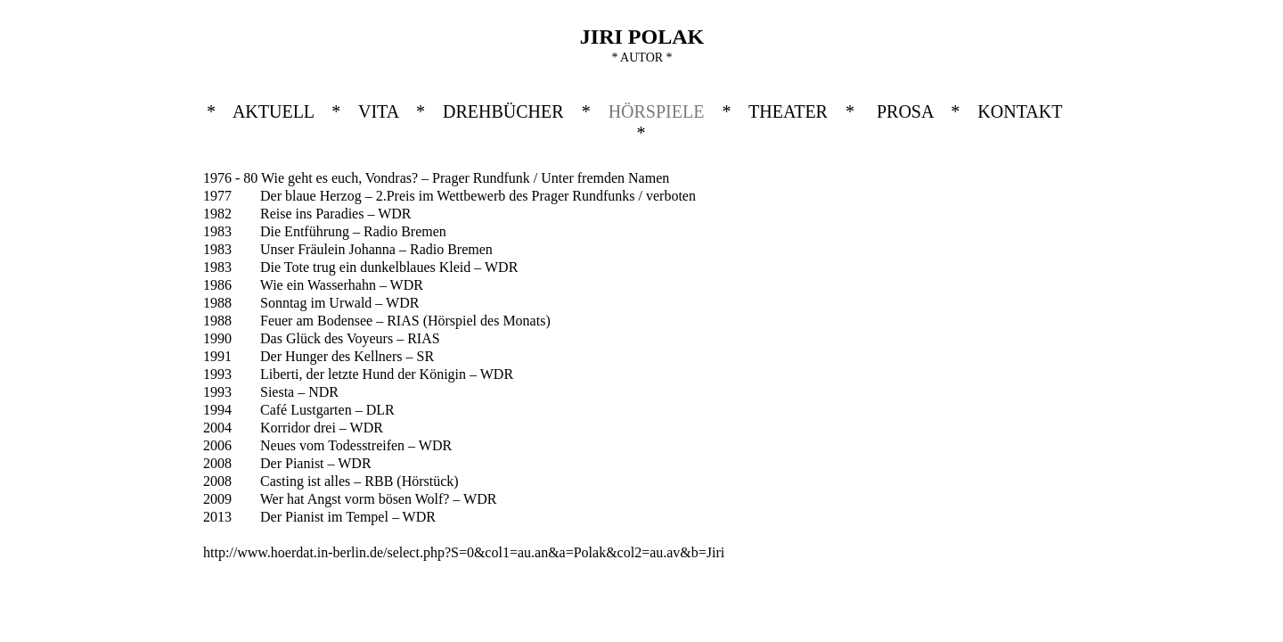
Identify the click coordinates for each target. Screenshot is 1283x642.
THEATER (788, 111)
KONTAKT (1019, 111)
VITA (378, 111)
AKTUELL (273, 111)
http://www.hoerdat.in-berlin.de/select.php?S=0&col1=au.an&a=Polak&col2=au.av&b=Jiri (463, 552)
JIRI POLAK (642, 36)
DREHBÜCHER (503, 111)
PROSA (905, 111)
